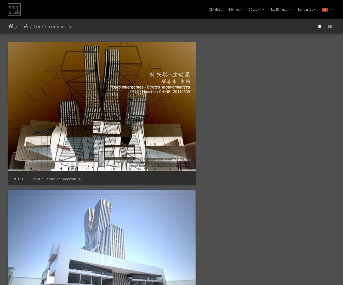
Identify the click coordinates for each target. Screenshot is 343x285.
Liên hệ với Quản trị (186, 262)
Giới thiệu (215, 9)
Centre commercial (54, 26)
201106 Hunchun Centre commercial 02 (130, 101)
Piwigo (167, 262)
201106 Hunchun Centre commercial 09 (46, 243)
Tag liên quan (280, 9)
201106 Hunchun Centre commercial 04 (297, 101)
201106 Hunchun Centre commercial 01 (46, 101)
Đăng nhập (305, 9)
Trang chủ (11, 26)
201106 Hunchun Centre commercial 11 (213, 243)
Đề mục (234, 9)
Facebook (183, 274)
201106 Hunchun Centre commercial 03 (213, 101)
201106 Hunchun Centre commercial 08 (297, 172)
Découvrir (255, 9)
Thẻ (24, 26)
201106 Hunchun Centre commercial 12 (297, 243)
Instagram (166, 274)
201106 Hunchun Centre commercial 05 (46, 172)
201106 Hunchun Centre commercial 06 (130, 172)
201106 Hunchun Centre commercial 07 (213, 172)
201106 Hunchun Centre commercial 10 (130, 243)
